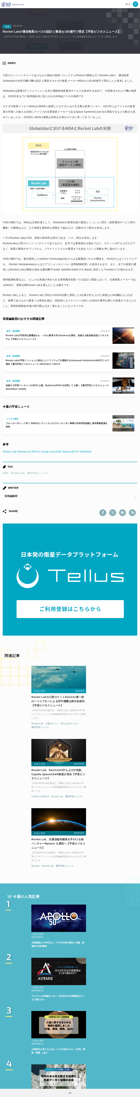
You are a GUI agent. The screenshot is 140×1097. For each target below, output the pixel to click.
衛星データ (65, 1044)
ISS (87, 1051)
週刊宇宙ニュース (37, 473)
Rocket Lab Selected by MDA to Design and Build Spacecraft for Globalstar (47, 451)
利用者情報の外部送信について (89, 1083)
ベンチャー (19, 1051)
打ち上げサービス (47, 726)
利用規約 (39, 1083)
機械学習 (73, 1051)
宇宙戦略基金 (49, 1057)
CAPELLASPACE (85, 726)
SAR (99, 1051)
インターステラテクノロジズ (98, 1057)
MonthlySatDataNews (112, 1044)
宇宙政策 (68, 1057)
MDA (6, 473)
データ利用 (56, 1051)
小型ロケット (29, 726)
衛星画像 (37, 1051)
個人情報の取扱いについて (59, 1083)
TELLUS (46, 1044)
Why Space (85, 1044)
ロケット (29, 1057)
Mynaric (13, 796)
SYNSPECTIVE (118, 1051)
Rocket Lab (18, 473)
